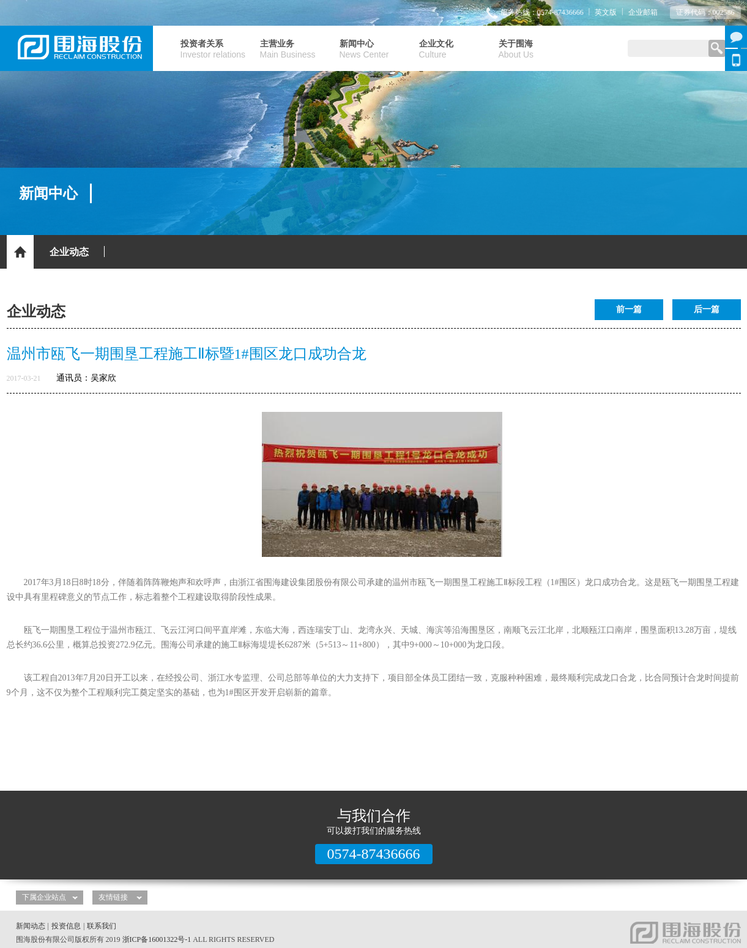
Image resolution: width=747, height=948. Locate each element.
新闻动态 (30, 926)
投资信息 (66, 926)
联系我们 (101, 926)
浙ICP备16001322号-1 (156, 939)
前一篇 (629, 309)
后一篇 (706, 309)
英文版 (606, 12)
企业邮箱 (643, 12)
